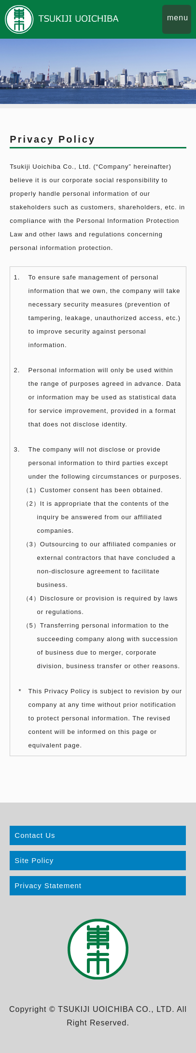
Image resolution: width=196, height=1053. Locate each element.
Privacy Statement (48, 885)
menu (177, 18)
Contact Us (34, 835)
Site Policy (34, 860)
